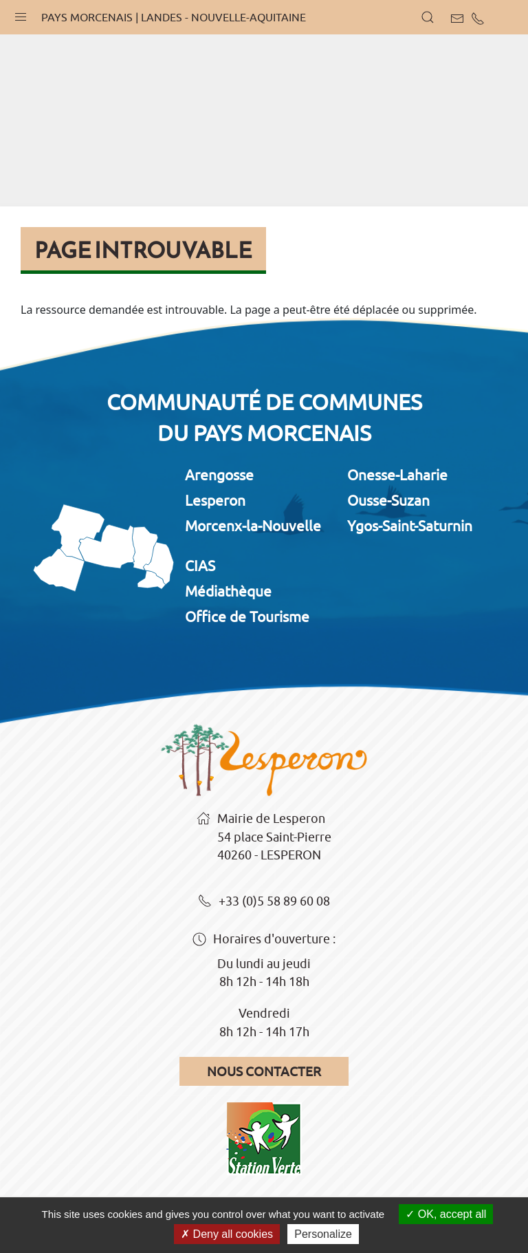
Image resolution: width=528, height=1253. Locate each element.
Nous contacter (264, 1071)
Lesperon (215, 500)
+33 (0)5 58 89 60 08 (264, 902)
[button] (21, 13)
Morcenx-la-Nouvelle (253, 525)
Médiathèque (228, 591)
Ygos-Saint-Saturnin (409, 525)
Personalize (323, 1234)
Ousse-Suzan (388, 500)
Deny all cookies (227, 1234)
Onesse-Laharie (397, 475)
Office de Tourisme (247, 616)
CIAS (200, 565)
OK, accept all (446, 1214)
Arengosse (219, 475)
